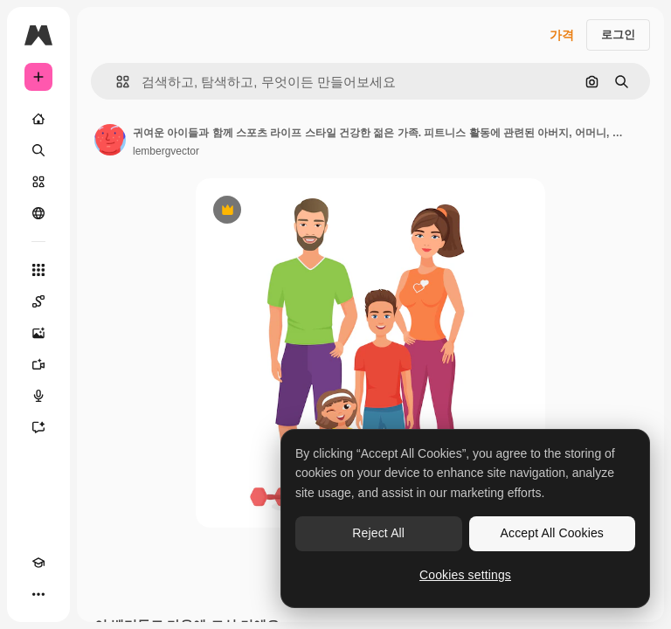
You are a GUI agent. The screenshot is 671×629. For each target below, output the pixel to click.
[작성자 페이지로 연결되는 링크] (110, 140)
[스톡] (38, 182)
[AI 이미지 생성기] (38, 333)
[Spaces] (38, 301)
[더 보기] (38, 594)
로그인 (618, 34)
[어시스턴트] (38, 427)
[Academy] (38, 563)
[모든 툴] (38, 270)
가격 (562, 35)
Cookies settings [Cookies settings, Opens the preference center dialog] (465, 575)
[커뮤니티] (38, 213)
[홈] (38, 119)
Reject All (378, 533)
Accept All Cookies (552, 533)
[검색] (38, 150)
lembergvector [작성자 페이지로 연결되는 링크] (166, 151)
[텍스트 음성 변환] (38, 396)
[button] (116, 81)
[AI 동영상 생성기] (38, 364)
